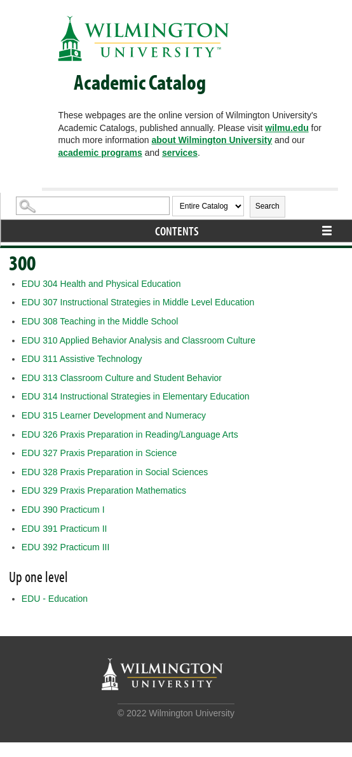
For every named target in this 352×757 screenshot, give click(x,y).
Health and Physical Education (101, 284)
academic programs (100, 153)
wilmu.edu (286, 128)
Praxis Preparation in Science (99, 453)
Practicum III (66, 547)
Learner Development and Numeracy (114, 415)
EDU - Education (55, 599)
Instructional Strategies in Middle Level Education (138, 302)
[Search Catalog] (93, 206)
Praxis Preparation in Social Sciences (115, 472)
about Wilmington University (212, 140)
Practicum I (63, 509)
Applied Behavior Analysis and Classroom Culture (138, 340)
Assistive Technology (82, 359)
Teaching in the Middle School (100, 321)
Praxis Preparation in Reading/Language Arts (130, 434)
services (180, 153)
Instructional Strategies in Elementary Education (136, 396)
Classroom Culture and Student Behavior (122, 378)
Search (267, 206)
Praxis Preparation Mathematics (104, 490)
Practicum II (64, 529)
